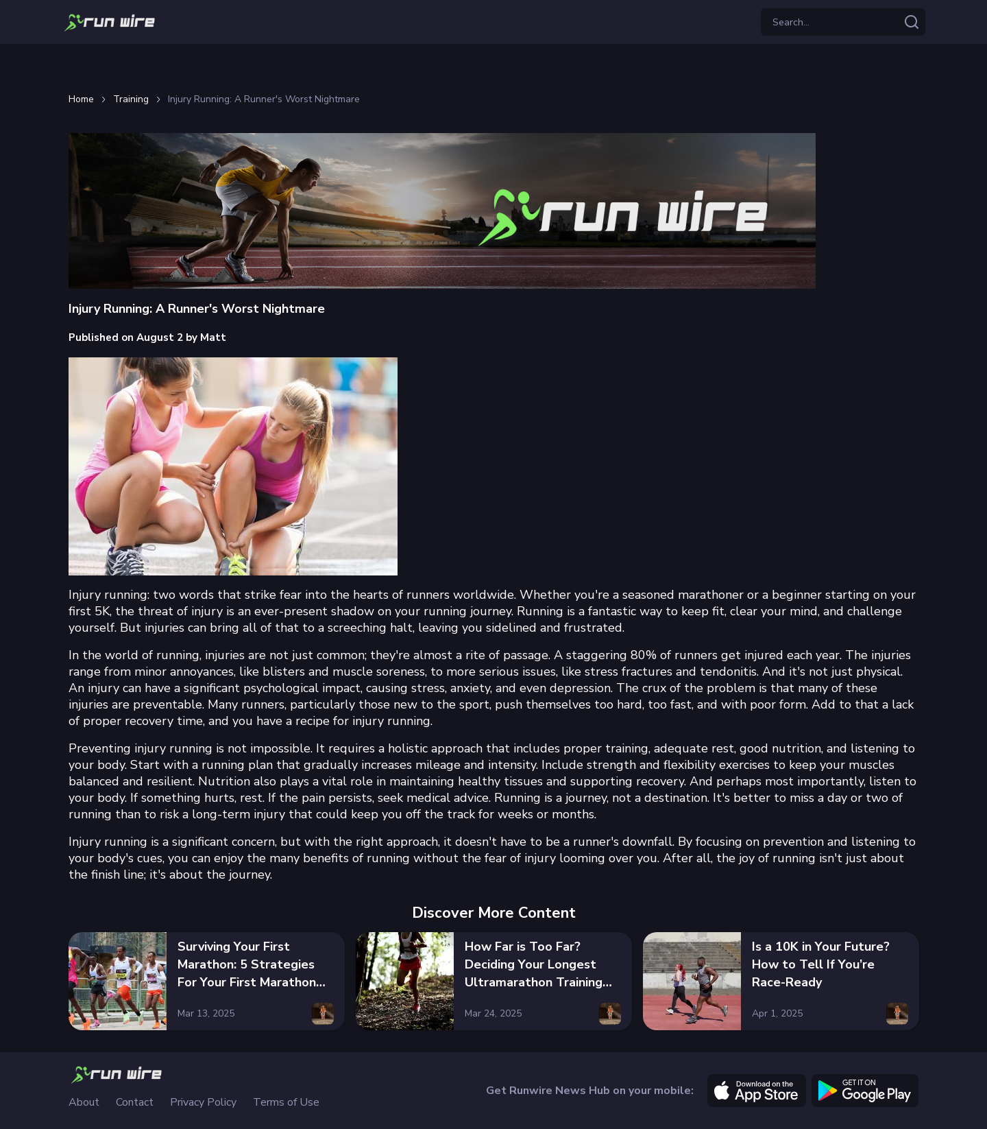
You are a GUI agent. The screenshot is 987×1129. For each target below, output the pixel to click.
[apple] (756, 1090)
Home (81, 99)
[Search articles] (911, 22)
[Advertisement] (493, 66)
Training (131, 99)
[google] (865, 1090)
